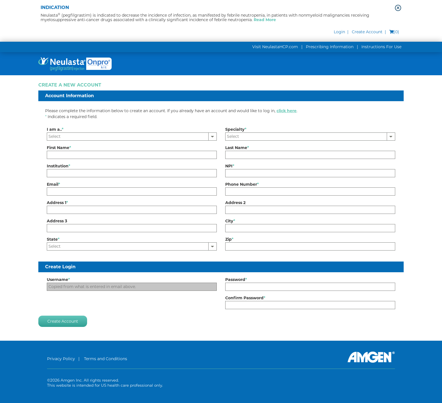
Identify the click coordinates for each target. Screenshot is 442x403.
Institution (58, 166)
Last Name (237, 147)
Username (58, 279)
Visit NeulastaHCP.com (275, 46)
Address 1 (57, 202)
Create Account (367, 31)
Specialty (235, 129)
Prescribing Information (329, 46)
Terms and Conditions (105, 358)
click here (287, 110)
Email (53, 184)
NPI (229, 166)
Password (236, 279)
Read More (265, 19)
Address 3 (57, 220)
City (230, 220)
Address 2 (235, 202)
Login (339, 31)
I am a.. (55, 129)
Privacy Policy (61, 358)
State (53, 239)
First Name (59, 147)
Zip (229, 239)
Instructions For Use (381, 46)
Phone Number (242, 184)
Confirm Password (245, 297)
